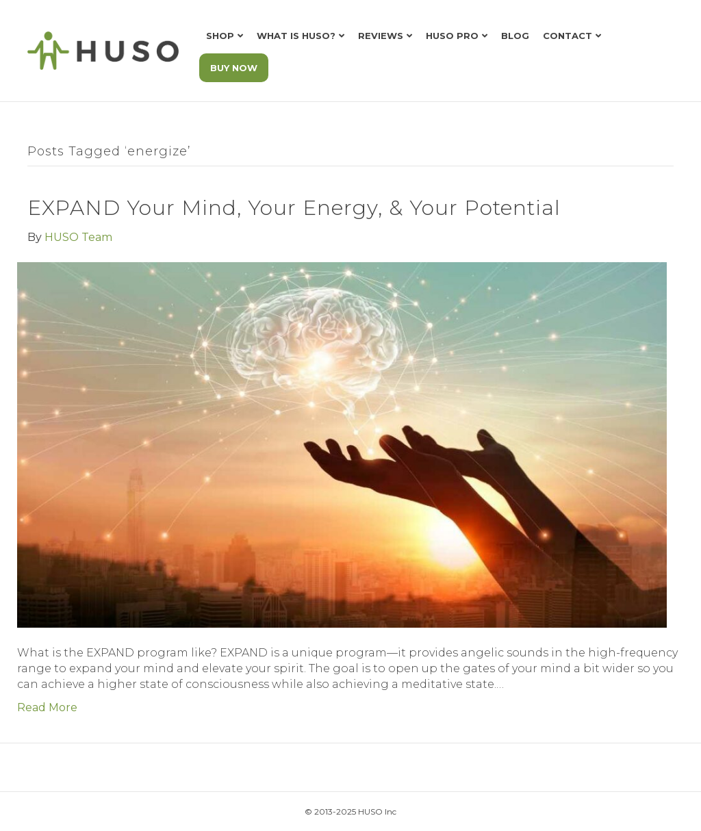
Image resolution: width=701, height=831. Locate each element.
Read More (47, 707)
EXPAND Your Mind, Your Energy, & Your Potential (294, 207)
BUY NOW (233, 67)
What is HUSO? (296, 35)
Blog (515, 35)
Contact (567, 35)
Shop (220, 35)
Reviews (380, 35)
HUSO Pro (452, 35)
